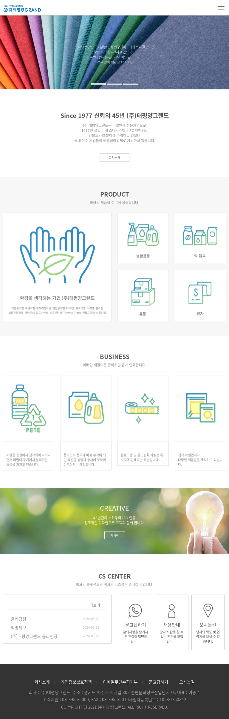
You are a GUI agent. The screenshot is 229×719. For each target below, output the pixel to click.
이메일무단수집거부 (120, 682)
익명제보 (18, 630)
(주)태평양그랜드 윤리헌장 (34, 638)
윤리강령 (18, 621)
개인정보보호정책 (76, 682)
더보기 (94, 607)
